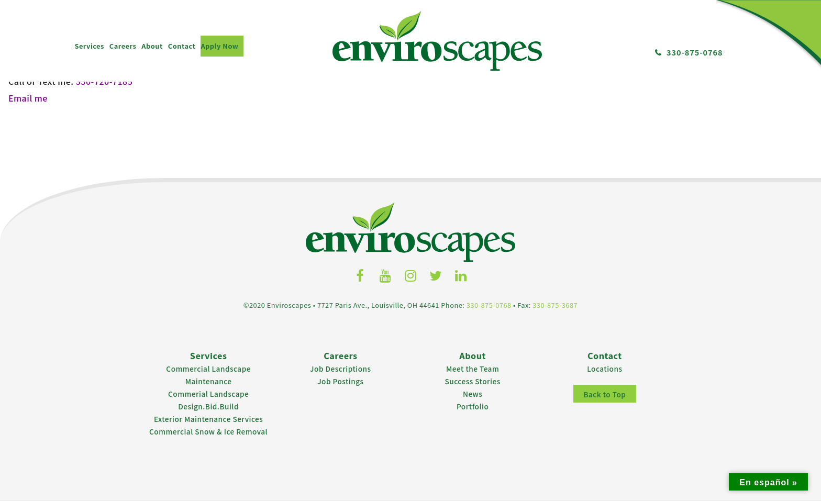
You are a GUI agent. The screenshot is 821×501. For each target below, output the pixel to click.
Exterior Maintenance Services (208, 417)
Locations (604, 367)
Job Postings (340, 379)
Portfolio (473, 404)
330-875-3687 (555, 303)
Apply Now (219, 46)
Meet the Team (472, 367)
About (152, 46)
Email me (27, 97)
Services (89, 46)
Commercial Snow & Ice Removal (208, 430)
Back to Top (604, 392)
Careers (122, 46)
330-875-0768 (695, 52)
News (472, 392)
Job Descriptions (340, 367)
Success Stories (473, 379)
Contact (182, 46)
